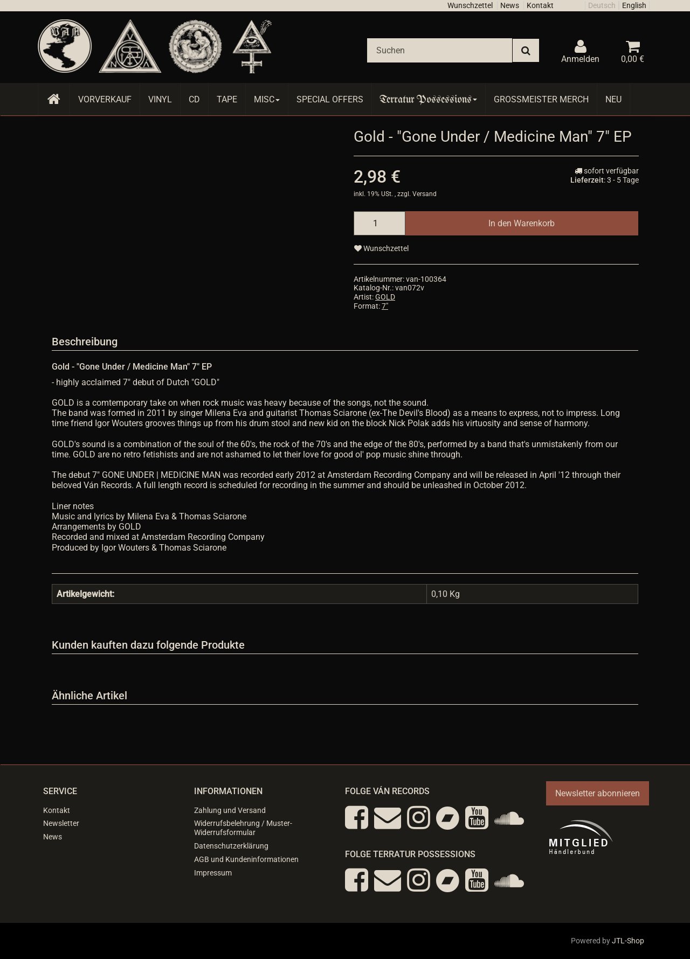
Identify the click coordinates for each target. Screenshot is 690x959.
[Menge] (379, 223)
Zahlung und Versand (230, 810)
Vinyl (160, 99)
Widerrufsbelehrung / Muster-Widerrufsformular (243, 828)
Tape (227, 99)
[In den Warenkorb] (521, 223)
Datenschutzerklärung (231, 846)
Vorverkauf (105, 99)
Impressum (213, 872)
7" (385, 306)
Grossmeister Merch (541, 99)
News (509, 5)
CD (194, 99)
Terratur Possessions (428, 99)
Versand (424, 194)
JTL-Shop (628, 940)
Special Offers (329, 99)
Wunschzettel (470, 5)
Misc (267, 99)
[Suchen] (439, 50)
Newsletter (61, 823)
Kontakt (540, 5)
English (634, 5)
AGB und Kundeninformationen (246, 859)
